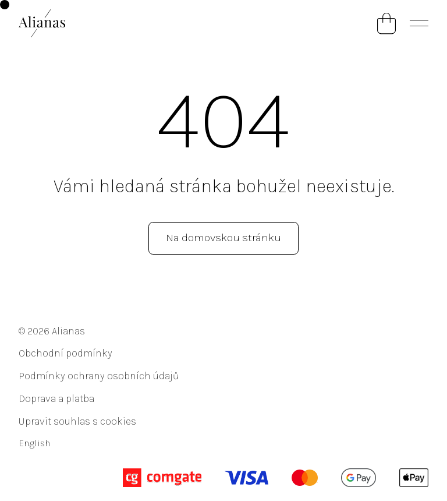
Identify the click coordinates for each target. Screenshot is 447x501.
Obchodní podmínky (65, 353)
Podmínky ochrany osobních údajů (99, 376)
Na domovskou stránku (223, 237)
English (34, 443)
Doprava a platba (56, 398)
